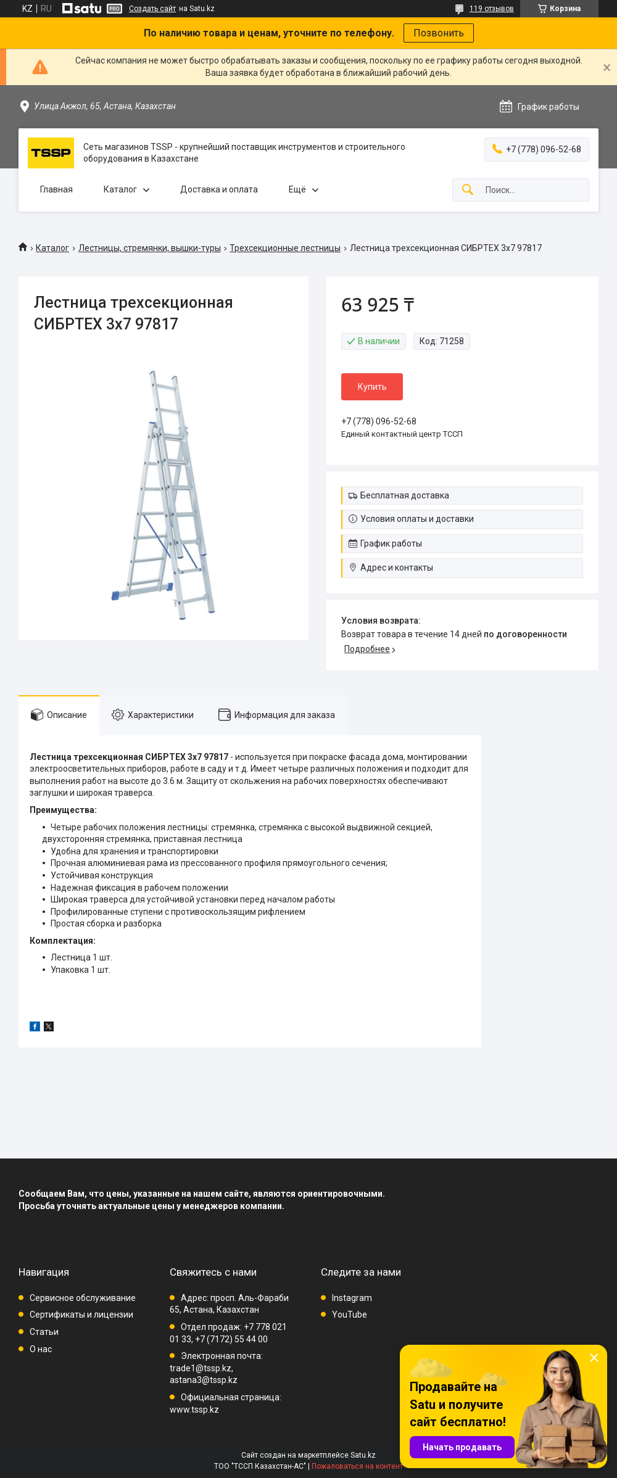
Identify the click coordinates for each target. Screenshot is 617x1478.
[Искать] (467, 190)
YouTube (349, 1314)
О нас (41, 1349)
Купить (372, 387)
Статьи (44, 1332)
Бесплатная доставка (404, 495)
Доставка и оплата (219, 189)
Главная (56, 189)
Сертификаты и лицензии (81, 1314)
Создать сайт (152, 8)
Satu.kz (363, 1455)
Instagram (352, 1298)
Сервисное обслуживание (83, 1298)
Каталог (120, 189)
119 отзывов (492, 8)
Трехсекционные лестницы (285, 248)
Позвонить (438, 33)
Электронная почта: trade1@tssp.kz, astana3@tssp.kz (216, 1368)
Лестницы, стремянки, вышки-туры (149, 248)
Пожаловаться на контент (357, 1466)
